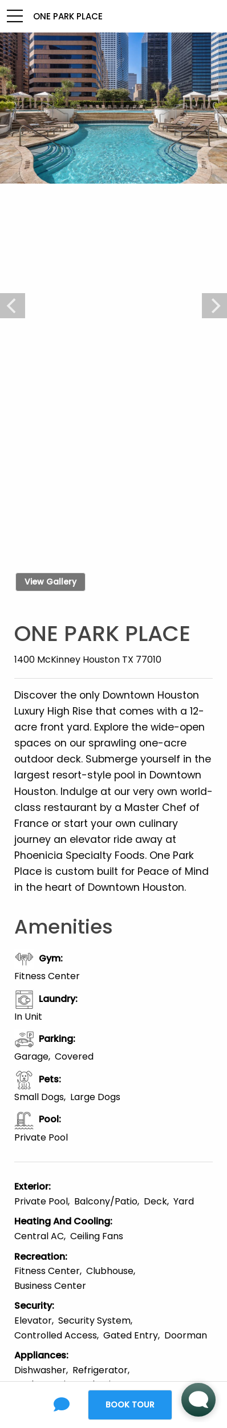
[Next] (214, 305)
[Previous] (12, 305)
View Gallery (50, 581)
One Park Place (68, 16)
